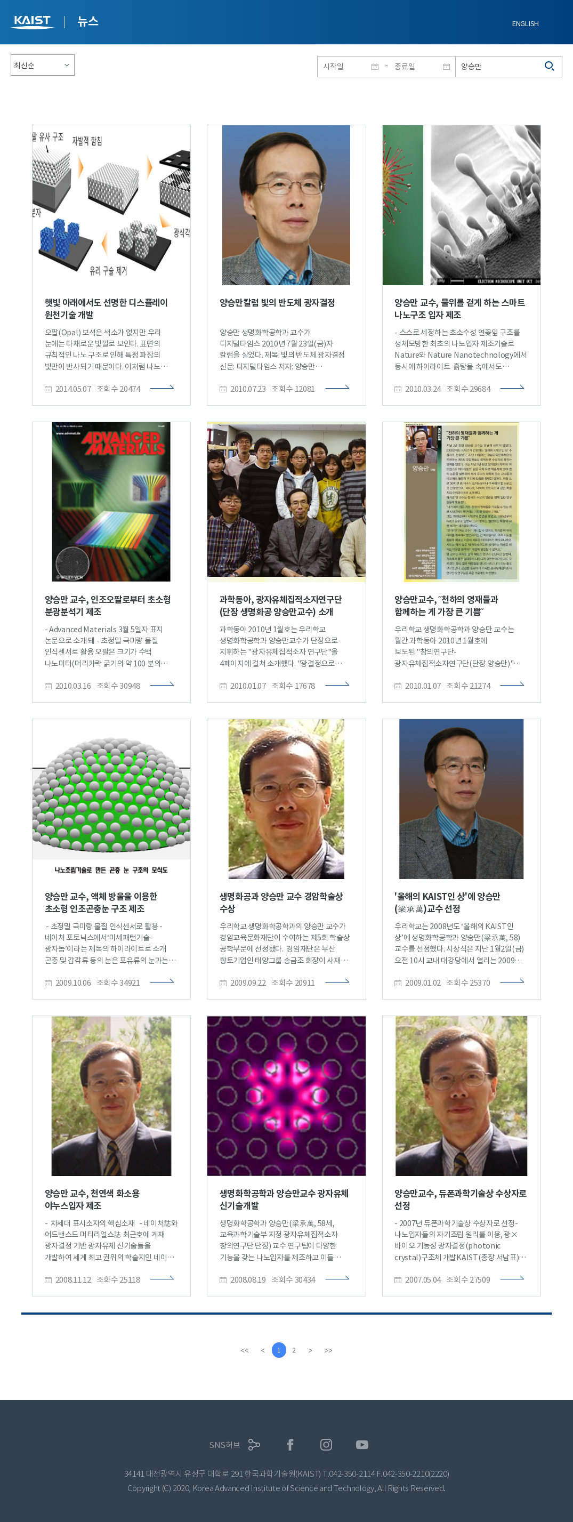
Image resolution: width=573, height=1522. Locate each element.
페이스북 (290, 1445)
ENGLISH (525, 23)
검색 (550, 66)
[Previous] (262, 1350)
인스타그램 (326, 1445)
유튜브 (362, 1445)
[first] (244, 1350)
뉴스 (87, 21)
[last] (330, 1350)
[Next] (312, 1350)
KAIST (33, 23)
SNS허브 (224, 1445)
